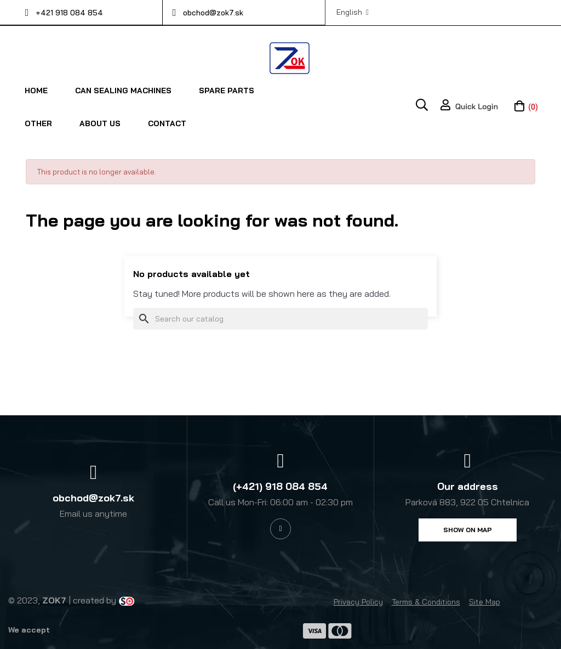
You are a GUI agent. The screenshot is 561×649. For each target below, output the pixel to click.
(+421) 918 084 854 (280, 485)
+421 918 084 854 (69, 13)
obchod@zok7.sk (213, 13)
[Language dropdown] (352, 12)
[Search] (280, 318)
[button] (468, 529)
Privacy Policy (358, 601)
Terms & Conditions (426, 601)
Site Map (484, 601)
